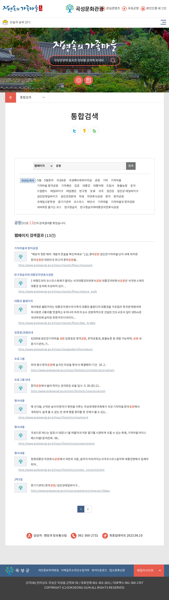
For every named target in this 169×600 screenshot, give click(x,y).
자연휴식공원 (94, 196)
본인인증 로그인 (153, 8)
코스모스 (79, 202)
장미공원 (119, 196)
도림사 (110, 186)
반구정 (83, 191)
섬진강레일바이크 (47, 196)
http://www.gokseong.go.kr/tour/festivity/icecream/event (56, 443)
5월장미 (48, 180)
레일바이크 (56, 191)
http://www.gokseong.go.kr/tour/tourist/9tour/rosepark (55, 265)
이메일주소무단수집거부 (75, 570)
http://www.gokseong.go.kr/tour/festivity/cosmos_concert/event (61, 470)
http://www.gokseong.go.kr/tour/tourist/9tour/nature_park (57, 291)
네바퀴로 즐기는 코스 (49, 207)
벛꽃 (92, 191)
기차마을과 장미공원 (123, 202)
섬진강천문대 (68, 196)
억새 (81, 196)
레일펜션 (71, 191)
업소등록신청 (117, 570)
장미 (108, 196)
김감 (77, 186)
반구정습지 (70, 207)
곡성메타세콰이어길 (80, 180)
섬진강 (110, 191)
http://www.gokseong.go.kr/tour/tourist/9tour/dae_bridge (56, 323)
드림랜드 (42, 191)
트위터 (74, 131)
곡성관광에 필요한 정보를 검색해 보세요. (79, 60)
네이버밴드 (94, 131)
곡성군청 (130, 8)
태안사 (91, 202)
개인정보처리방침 (48, 570)
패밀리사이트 (147, 573)
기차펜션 (66, 186)
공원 (97, 180)
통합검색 (30, 99)
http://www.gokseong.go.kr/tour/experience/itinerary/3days (70, 491)
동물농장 (122, 186)
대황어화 (98, 186)
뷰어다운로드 (99, 570)
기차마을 (116, 180)
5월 (39, 180)
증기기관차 (64, 202)
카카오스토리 (84, 131)
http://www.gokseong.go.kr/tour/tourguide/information (55, 349)
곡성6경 (61, 180)
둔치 (133, 186)
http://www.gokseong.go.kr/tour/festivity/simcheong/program (72, 370)
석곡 (101, 191)
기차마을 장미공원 (47, 186)
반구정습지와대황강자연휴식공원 (99, 207)
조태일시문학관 (46, 202)
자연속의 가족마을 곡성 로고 (22, 7)
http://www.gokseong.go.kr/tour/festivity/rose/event (53, 417)
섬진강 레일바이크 (127, 191)
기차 (105, 180)
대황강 (86, 186)
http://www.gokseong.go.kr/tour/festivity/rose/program (68, 391)
